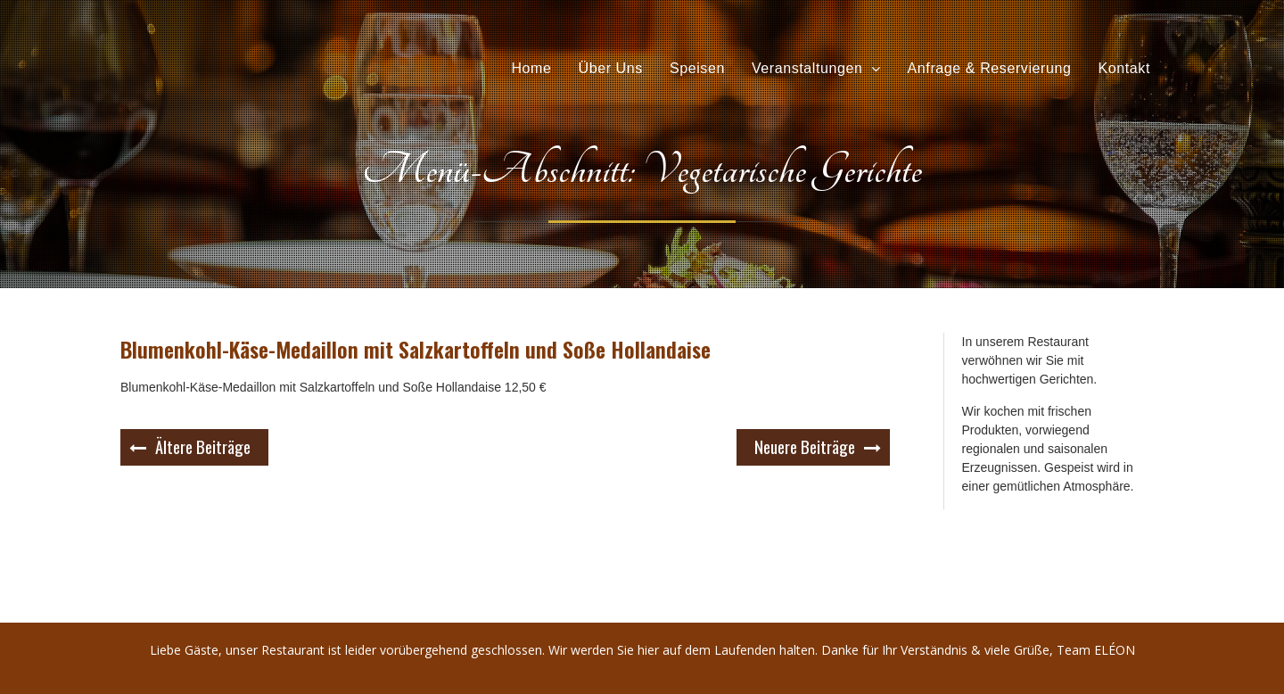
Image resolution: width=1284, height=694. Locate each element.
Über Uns (610, 68)
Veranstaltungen (807, 68)
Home (531, 68)
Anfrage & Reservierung (990, 68)
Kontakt (1124, 68)
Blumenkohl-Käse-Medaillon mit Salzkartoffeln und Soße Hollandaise (415, 349)
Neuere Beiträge (804, 446)
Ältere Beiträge (203, 446)
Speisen (697, 68)
